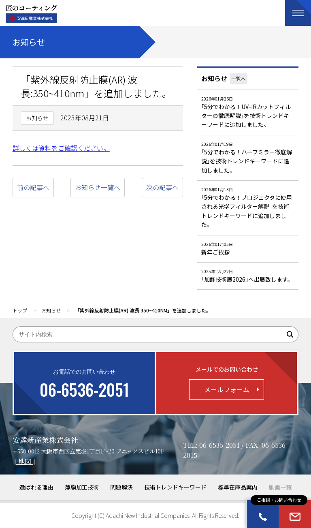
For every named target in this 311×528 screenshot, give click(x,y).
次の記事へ (162, 187)
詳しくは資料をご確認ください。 (61, 148)
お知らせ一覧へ (97, 187)
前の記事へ (33, 187)
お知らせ (214, 78)
